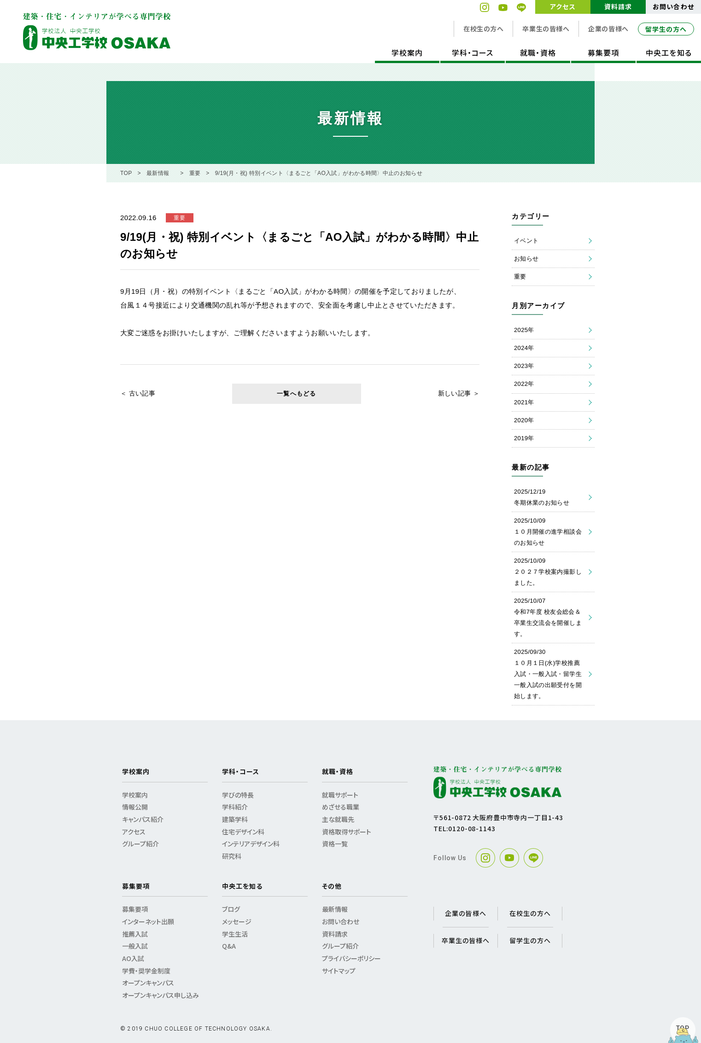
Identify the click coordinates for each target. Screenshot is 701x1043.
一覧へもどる (296, 393)
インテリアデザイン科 (251, 843)
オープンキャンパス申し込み (160, 995)
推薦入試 (135, 933)
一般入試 (135, 945)
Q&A (229, 945)
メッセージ (236, 921)
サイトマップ (339, 970)
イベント (526, 240)
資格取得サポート (346, 831)
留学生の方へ (666, 29)
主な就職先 (338, 819)
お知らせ (526, 258)
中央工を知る (668, 52)
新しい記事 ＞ (458, 393)
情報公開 (135, 806)
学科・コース (472, 52)
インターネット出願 (148, 921)
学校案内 (407, 52)
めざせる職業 (340, 806)
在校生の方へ (483, 28)
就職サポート (340, 794)
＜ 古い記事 (137, 393)
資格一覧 (335, 843)
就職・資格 (537, 52)
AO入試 (133, 958)
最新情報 (157, 173)
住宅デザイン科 (243, 831)
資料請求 (618, 6)
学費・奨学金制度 (146, 970)
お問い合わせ (673, 6)
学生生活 (235, 933)
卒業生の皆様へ (545, 28)
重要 (195, 173)
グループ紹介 (140, 843)
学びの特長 (238, 794)
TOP (126, 173)
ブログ (231, 909)
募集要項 (603, 52)
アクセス (562, 6)
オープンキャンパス (148, 982)
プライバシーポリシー (351, 958)
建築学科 (235, 819)
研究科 (231, 856)
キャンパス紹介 (143, 819)
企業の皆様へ (608, 28)
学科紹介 (235, 806)
